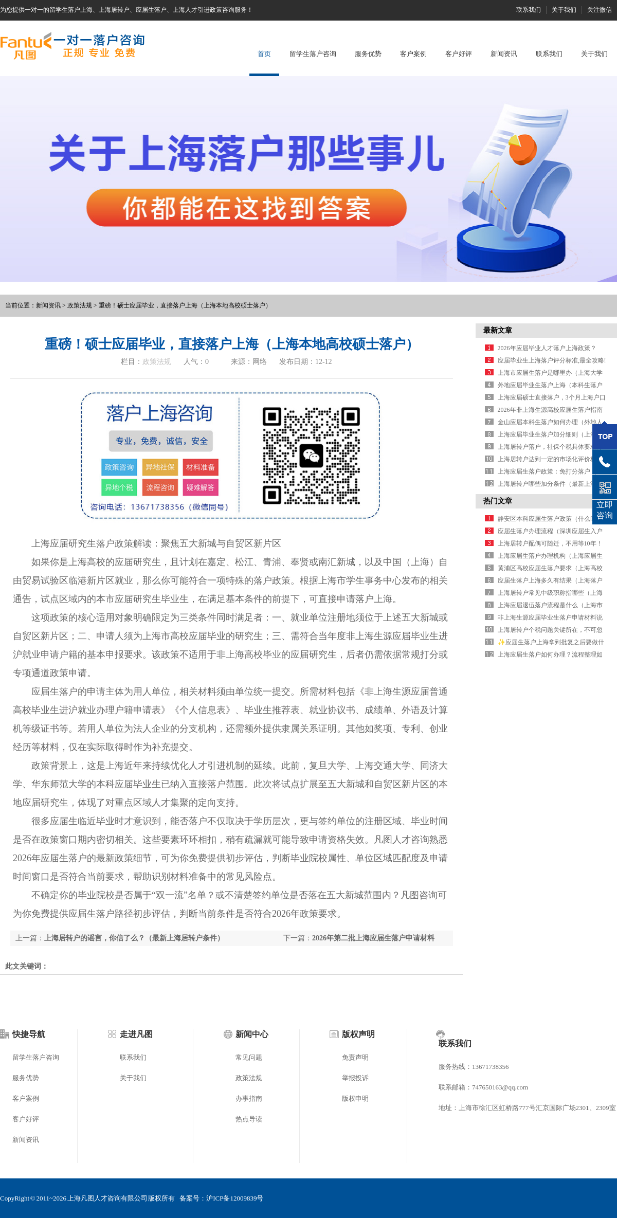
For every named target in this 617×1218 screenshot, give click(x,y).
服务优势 (368, 54)
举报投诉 (355, 1078)
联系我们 (528, 9)
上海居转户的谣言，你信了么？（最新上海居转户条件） (134, 938)
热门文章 (497, 501)
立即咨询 (604, 510)
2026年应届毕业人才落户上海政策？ (547, 348)
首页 (264, 54)
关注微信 (599, 9)
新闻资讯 (504, 54)
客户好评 (458, 54)
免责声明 (355, 1057)
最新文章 (497, 330)
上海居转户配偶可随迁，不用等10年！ (550, 543)
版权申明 (355, 1098)
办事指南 (248, 1098)
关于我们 (564, 9)
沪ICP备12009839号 (234, 1198)
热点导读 (248, 1119)
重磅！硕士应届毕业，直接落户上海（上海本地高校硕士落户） (185, 305)
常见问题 (248, 1057)
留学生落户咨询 (312, 54)
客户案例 (413, 54)
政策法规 (79, 305)
